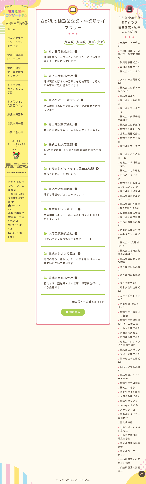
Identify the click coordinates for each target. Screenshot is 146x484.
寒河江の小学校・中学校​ (15, 57)
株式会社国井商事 (130, 204)
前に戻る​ (74, 312)
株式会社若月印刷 (130, 170)
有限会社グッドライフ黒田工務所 (71, 168)
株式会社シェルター (62, 209)
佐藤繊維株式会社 (130, 213)
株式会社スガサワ (130, 350)
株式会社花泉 (127, 387)
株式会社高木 (127, 96)
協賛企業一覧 (15, 123)
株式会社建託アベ (130, 129)
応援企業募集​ (15, 114)
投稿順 (81, 42)
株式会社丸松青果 (130, 191)
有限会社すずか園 (130, 392)
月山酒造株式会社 (130, 230)
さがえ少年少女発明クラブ (15, 103)
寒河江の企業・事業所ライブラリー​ (15, 72)
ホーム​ (11, 29)
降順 (100, 42)
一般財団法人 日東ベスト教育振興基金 (129, 54)
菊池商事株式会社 (61, 277)
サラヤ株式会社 (129, 283)
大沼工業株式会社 (61, 233)
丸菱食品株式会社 (130, 396)
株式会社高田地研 (61, 188)
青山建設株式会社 (61, 124)
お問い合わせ (15, 132)
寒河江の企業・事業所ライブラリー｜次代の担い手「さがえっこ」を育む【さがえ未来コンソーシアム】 (16, 13)
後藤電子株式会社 (130, 62)
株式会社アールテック (64, 100)
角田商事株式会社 (130, 67)
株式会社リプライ (130, 401)
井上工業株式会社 (61, 75)
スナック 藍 (127, 410)
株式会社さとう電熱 (62, 253)
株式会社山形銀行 (130, 125)
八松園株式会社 (129, 333)
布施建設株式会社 (130, 337)
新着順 (69, 42)
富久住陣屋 (126, 422)
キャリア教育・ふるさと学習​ (15, 89)
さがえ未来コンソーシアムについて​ (15, 42)
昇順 (91, 42)
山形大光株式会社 (130, 328)
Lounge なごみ (129, 405)
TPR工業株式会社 (130, 208)
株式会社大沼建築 (61, 144)
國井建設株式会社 (61, 51)
